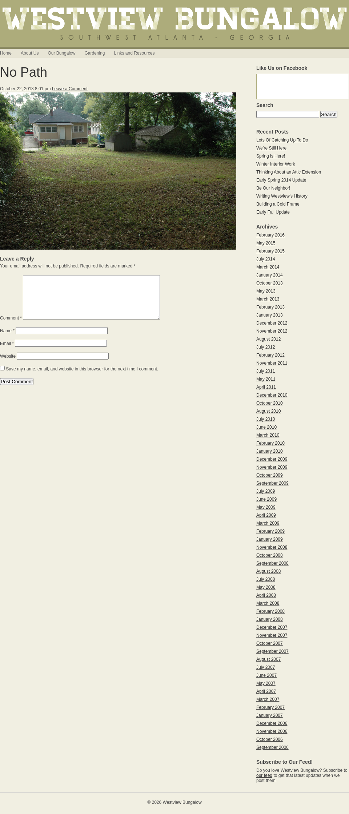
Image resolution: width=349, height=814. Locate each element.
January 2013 (269, 315)
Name (7, 339)
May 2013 (266, 291)
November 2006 (271, 731)
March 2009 (267, 523)
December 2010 (271, 395)
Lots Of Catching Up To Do (282, 140)
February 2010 (270, 443)
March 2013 (267, 299)
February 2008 (270, 611)
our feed (264, 775)
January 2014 (269, 275)
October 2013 (269, 283)
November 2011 (271, 363)
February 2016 (270, 235)
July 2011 (265, 371)
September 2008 (272, 563)
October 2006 (269, 739)
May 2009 (266, 507)
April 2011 (266, 387)
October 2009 (269, 475)
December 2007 (271, 627)
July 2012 (265, 347)
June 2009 (266, 499)
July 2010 (265, 419)
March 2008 (267, 603)
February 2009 (270, 531)
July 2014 (265, 259)
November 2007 (271, 635)
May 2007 (266, 683)
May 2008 (266, 587)
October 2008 (269, 555)
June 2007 (266, 675)
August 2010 (268, 411)
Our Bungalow (61, 53)
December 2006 (271, 723)
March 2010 (267, 435)
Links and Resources (134, 53)
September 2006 (272, 747)
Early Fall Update (273, 212)
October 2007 (269, 643)
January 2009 (269, 539)
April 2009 (266, 515)
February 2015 (270, 251)
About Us (30, 53)
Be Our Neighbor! (273, 188)
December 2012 (271, 323)
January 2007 (269, 715)
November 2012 (271, 331)
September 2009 (272, 483)
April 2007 (266, 691)
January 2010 (269, 451)
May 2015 (266, 243)
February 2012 (270, 355)
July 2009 (265, 491)
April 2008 (266, 595)
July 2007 (265, 667)
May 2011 (266, 379)
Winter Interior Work (275, 164)
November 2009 (271, 467)
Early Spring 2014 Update (281, 180)
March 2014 (267, 267)
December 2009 (271, 459)
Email (7, 352)
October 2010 (269, 403)
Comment (11, 326)
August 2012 (268, 339)
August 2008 (268, 571)
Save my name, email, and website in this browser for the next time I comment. (82, 377)
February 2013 (270, 307)
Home (6, 53)
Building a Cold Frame (278, 204)
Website (8, 365)
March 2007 (267, 699)
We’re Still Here (271, 148)
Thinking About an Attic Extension (288, 172)
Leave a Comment (70, 88)
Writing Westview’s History (282, 196)
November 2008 (271, 547)
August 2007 (268, 659)
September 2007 (272, 651)
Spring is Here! (270, 156)
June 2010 (266, 427)
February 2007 (270, 707)
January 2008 (269, 619)
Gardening (94, 53)
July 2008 (265, 579)
